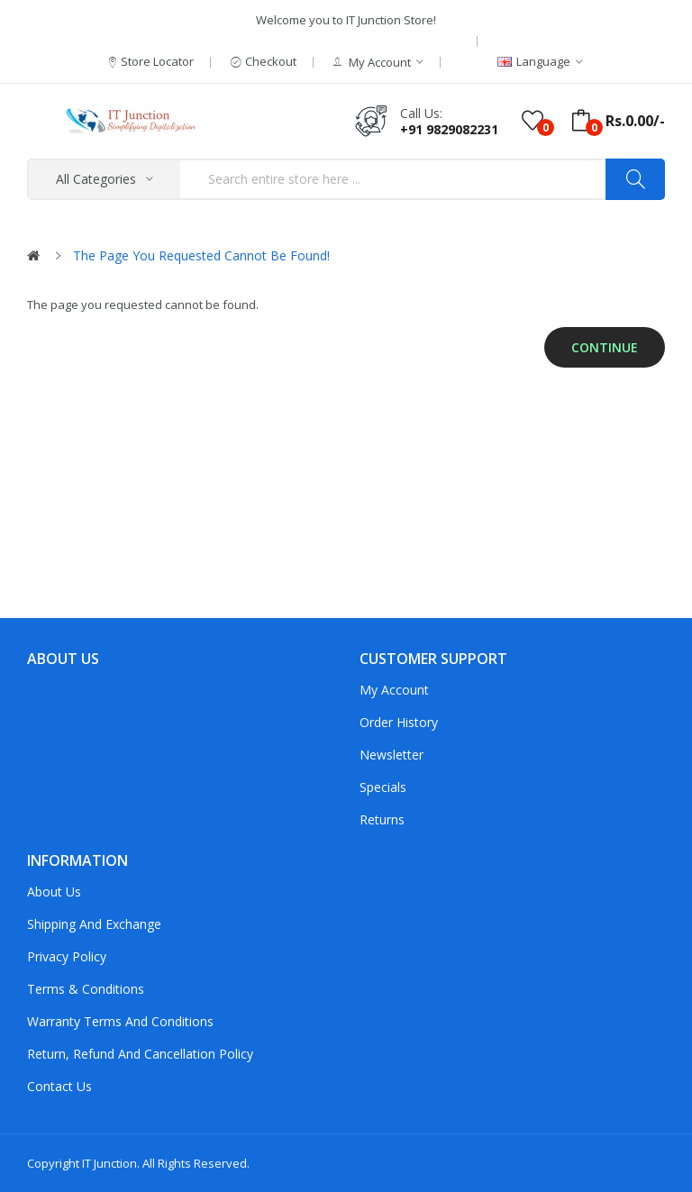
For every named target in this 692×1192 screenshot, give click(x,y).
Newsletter (391, 754)
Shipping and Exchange (94, 924)
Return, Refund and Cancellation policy (140, 1053)
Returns (382, 819)
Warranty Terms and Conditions (120, 1021)
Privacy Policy (66, 956)
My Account (394, 689)
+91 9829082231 (449, 129)
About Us (54, 891)
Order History (399, 722)
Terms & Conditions (85, 988)
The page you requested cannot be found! (201, 255)
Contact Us (59, 1086)
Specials (383, 787)
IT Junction (109, 1163)
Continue (604, 347)
